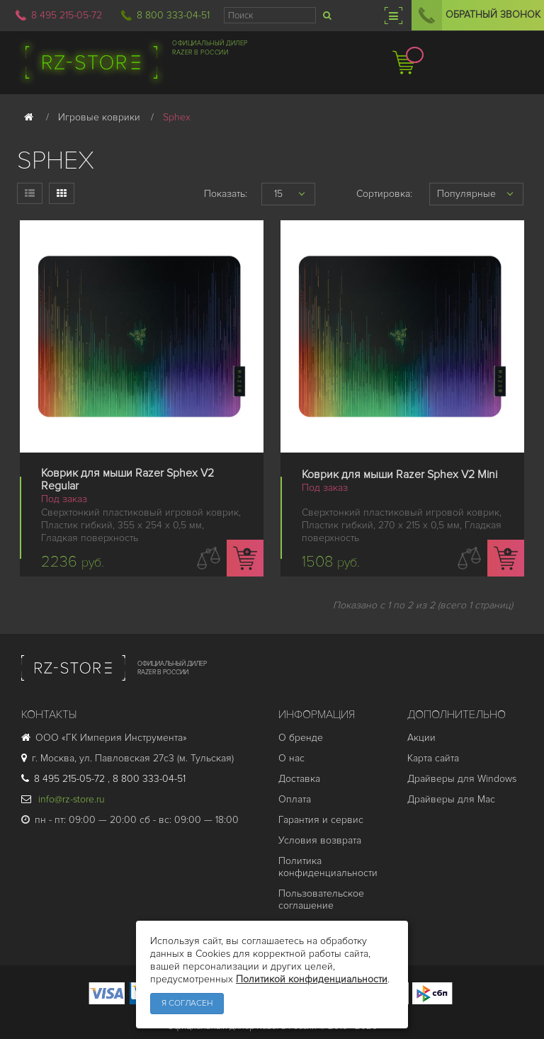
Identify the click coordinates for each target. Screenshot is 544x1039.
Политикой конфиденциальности (311, 979)
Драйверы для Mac (451, 799)
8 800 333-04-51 (173, 15)
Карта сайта (433, 758)
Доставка (299, 779)
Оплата (294, 799)
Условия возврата (319, 840)
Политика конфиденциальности (328, 867)
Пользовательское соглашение (321, 899)
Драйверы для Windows (461, 779)
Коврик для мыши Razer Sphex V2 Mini (399, 474)
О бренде (300, 738)
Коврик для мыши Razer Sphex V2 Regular (127, 479)
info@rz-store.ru (63, 799)
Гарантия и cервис (320, 820)
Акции (421, 738)
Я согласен (187, 1003)
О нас (291, 758)
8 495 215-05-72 (66, 15)
